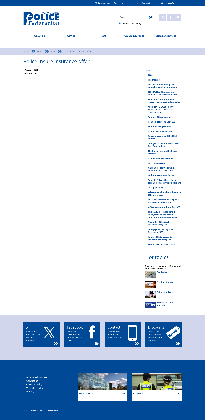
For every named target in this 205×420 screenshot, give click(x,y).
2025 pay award (155, 187)
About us (39, 35)
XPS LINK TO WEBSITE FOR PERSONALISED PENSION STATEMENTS (161, 109)
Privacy (30, 391)
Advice (71, 35)
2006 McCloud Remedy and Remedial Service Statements (162, 93)
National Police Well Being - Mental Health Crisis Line (161, 169)
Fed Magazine (154, 79)
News (102, 35)
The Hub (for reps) (142, 3)
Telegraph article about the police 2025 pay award (164, 193)
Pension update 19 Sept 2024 (162, 121)
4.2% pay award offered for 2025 (164, 207)
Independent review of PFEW (162, 158)
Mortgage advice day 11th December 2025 (160, 230)
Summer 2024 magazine (160, 117)
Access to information (38, 377)
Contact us (32, 380)
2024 (53, 51)
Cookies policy (34, 384)
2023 (150, 75)
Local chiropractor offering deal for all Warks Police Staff (163, 201)
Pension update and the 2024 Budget (162, 137)
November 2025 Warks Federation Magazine (159, 223)
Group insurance (134, 35)
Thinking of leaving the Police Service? (162, 152)
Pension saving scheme (159, 126)
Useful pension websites (160, 131)
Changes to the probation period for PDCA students (164, 144)
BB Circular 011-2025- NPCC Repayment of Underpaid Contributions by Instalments (162, 215)
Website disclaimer (36, 388)
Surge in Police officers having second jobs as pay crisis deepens (164, 181)
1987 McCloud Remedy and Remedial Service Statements (162, 86)
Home (26, 51)
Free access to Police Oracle (161, 244)
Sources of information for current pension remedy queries (164, 101)
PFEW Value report (157, 163)
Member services (166, 35)
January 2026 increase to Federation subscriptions (160, 238)
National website (167, 3)
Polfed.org (136, 23)
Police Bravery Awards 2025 (161, 175)
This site (125, 23)
